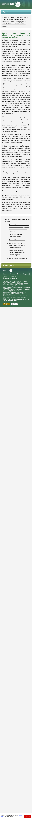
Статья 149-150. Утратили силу (19, 258)
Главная (5, 274)
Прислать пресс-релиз (10, 278)
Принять (27, 816)
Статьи (19, 274)
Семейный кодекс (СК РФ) (18, 17)
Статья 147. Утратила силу (17, 240)
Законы (5, 276)
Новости (12, 274)
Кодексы (4, 17)
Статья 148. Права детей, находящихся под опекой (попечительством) (17, 245)
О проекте (12, 276)
